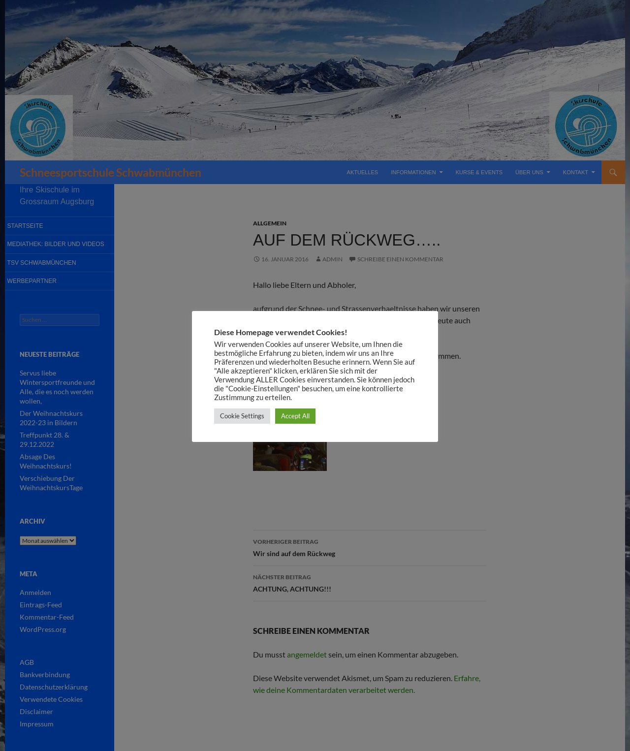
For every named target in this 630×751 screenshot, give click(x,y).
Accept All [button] (295, 416)
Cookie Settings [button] (242, 416)
